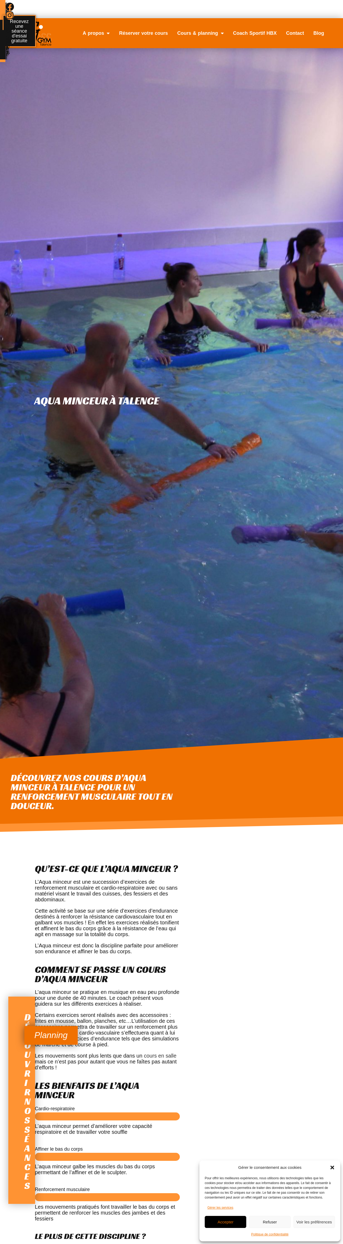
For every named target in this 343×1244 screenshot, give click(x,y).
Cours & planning (200, 33)
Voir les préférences (314, 1222)
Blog (319, 33)
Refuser (270, 1222)
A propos (96, 33)
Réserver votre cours (143, 33)
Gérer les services (220, 1207)
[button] (332, 1167)
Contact (295, 33)
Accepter (225, 1222)
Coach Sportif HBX (255, 33)
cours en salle (160, 1056)
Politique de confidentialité (269, 1234)
